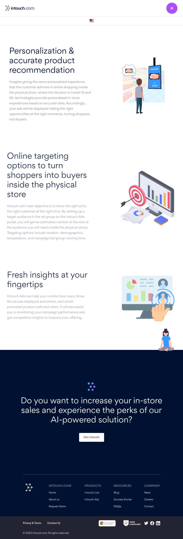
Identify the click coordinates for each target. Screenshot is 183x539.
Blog (116, 493)
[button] (171, 8)
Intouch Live (92, 493)
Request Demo (57, 507)
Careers (148, 500)
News (147, 493)
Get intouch (91, 437)
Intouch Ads (92, 500)
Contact (149, 507)
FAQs (117, 506)
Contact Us (53, 523)
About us (54, 500)
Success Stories (123, 500)
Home (52, 493)
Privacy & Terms (32, 523)
